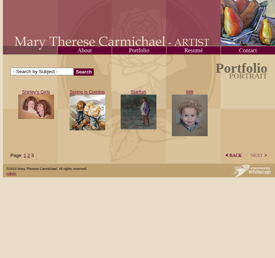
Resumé (193, 50)
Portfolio (139, 50)
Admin (11, 173)
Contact (248, 50)
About (85, 50)
